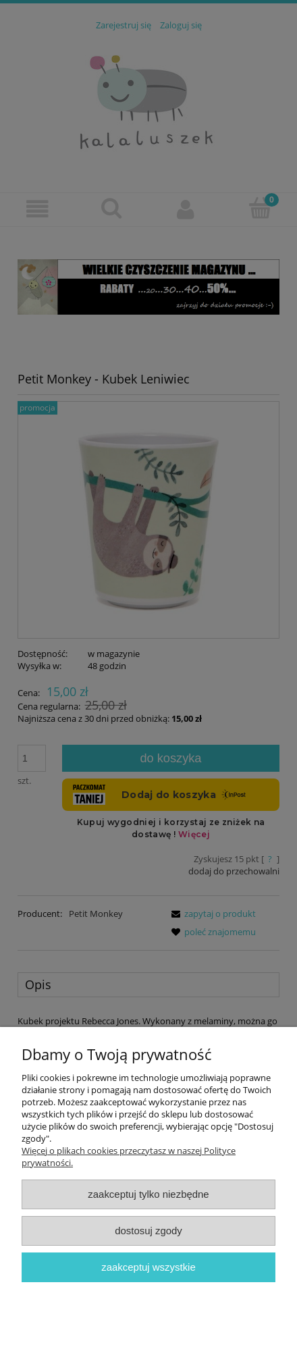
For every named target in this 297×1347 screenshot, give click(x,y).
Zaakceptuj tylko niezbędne (148, 1194)
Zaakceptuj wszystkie (148, 1267)
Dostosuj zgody (148, 1230)
